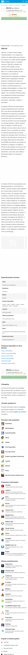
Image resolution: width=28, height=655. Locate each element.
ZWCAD (12, 8)
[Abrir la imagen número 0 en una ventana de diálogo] (12, 242)
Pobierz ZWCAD (5, 350)
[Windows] (5, 5)
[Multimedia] (11, 5)
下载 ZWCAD (4, 361)
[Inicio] (1, 5)
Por (14, 10)
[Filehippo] (5, 1)
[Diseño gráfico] (17, 5)
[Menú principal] (26, 1)
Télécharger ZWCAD (6, 363)
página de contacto (20, 412)
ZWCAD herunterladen (7, 353)
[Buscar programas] (23, 1)
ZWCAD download (6, 358)
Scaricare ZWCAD (6, 356)
